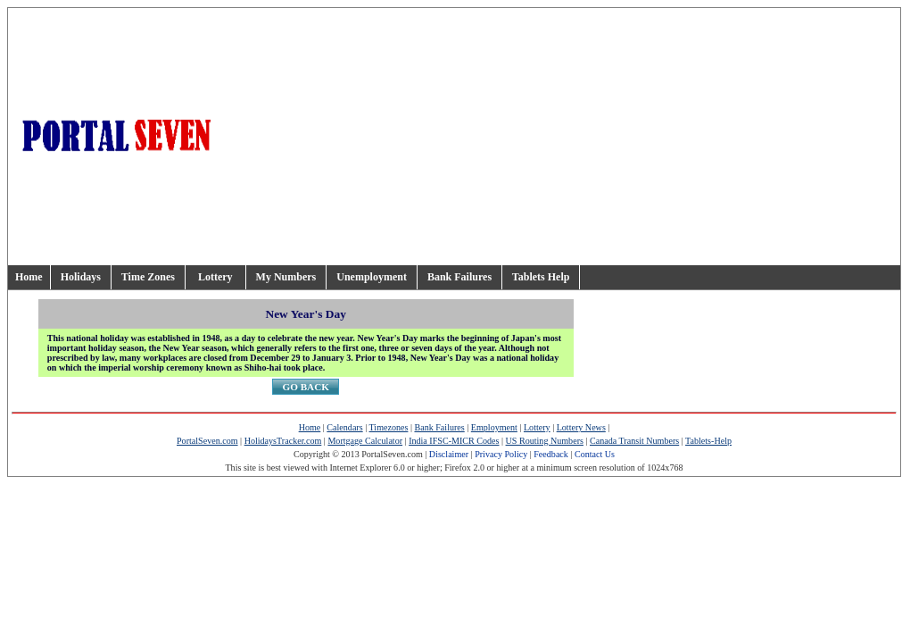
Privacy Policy (501, 454)
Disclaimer (448, 454)
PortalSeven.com (207, 441)
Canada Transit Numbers (634, 441)
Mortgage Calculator (364, 441)
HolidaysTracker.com (283, 441)
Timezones (389, 427)
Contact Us (595, 454)
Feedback (551, 454)
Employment (494, 427)
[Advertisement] (651, 136)
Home (29, 277)
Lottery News (581, 427)
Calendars (344, 427)
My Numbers (286, 277)
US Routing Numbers (544, 441)
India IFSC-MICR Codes (454, 441)
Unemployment (372, 277)
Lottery (215, 277)
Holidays (80, 277)
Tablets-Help (708, 441)
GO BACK (305, 386)
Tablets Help (540, 277)
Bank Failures (459, 277)
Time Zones (148, 277)
